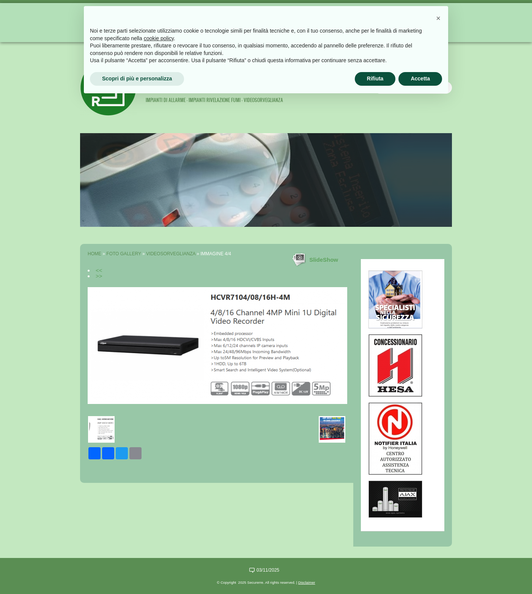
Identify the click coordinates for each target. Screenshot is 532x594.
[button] (438, 18)
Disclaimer (306, 582)
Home (94, 253)
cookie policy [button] (159, 38)
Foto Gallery (123, 253)
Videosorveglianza (170, 253)
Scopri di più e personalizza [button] (137, 78)
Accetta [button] (420, 78)
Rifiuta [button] (375, 78)
